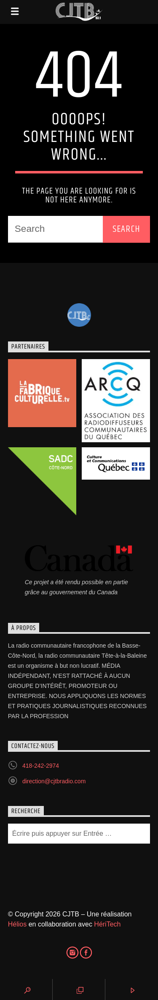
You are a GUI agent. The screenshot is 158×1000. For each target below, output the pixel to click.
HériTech (107, 924)
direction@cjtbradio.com (54, 781)
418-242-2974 (40, 765)
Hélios (17, 924)
